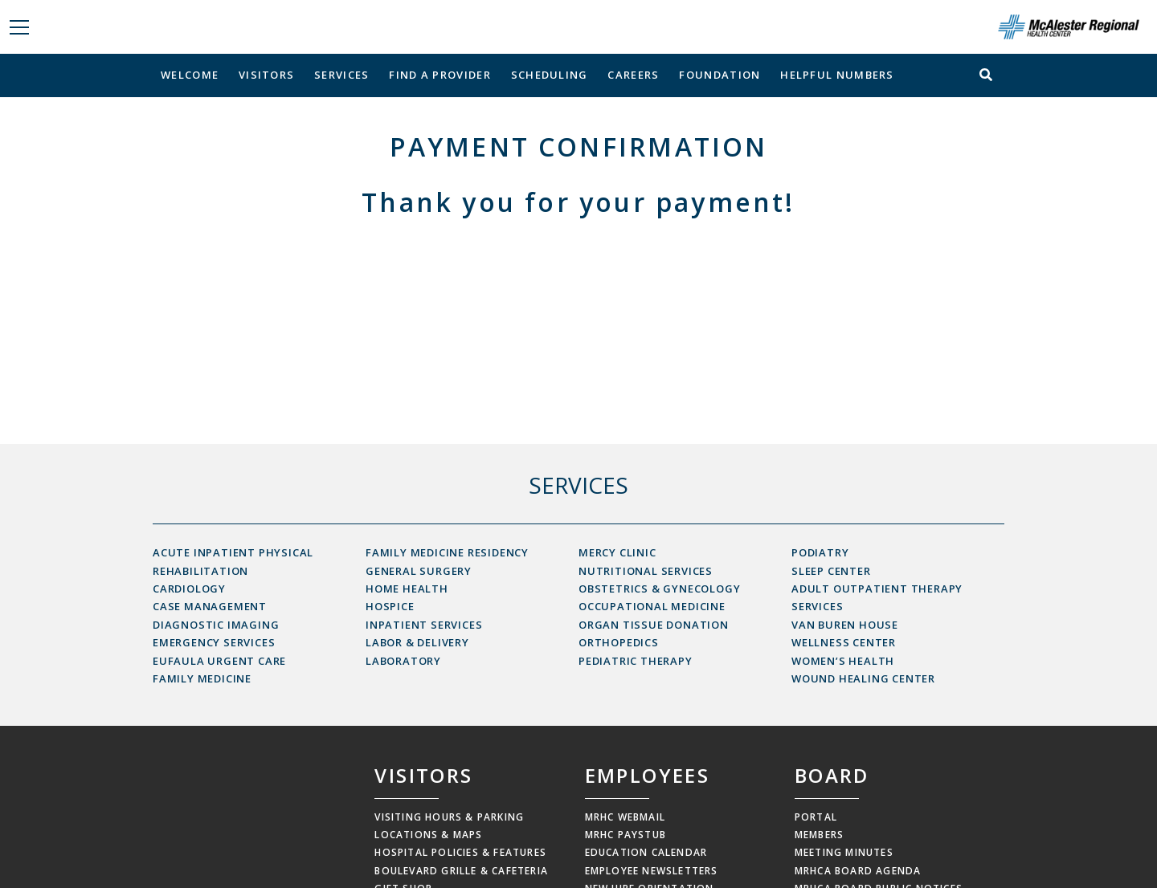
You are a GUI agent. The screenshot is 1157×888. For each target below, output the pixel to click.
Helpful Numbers (837, 74)
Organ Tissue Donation (653, 624)
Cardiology (189, 588)
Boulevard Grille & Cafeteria (461, 871)
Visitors (266, 74)
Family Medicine (202, 678)
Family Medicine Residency (447, 552)
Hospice (390, 606)
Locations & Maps (428, 834)
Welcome (190, 74)
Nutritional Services (645, 571)
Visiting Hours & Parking (449, 817)
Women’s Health (842, 661)
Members (819, 834)
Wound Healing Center (863, 678)
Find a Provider (440, 74)
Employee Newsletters (651, 871)
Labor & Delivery (417, 642)
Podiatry (819, 552)
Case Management (210, 606)
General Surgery (419, 571)
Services (341, 74)
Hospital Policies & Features (460, 852)
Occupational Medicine (652, 606)
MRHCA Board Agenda (858, 871)
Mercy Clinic (617, 552)
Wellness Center (843, 642)
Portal (816, 817)
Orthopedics (618, 642)
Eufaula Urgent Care (219, 661)
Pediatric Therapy (635, 661)
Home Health (407, 588)
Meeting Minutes (844, 852)
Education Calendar (646, 852)
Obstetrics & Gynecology (659, 588)
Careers (633, 74)
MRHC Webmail (625, 817)
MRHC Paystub (625, 834)
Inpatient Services (424, 624)
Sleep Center (831, 571)
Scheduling (549, 74)
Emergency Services (214, 642)
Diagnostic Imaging (216, 624)
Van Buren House (844, 624)
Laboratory (403, 661)
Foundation (719, 74)
